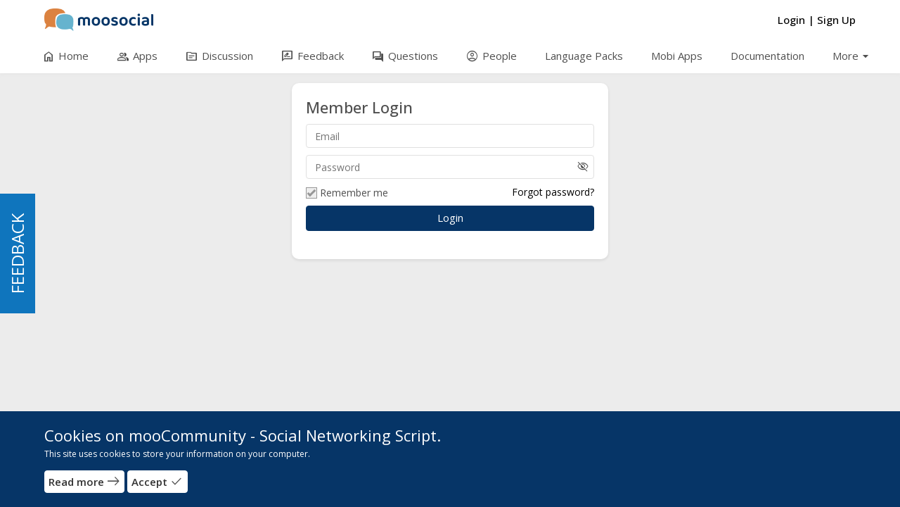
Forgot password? (553, 192)
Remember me (347, 193)
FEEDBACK (17, 253)
